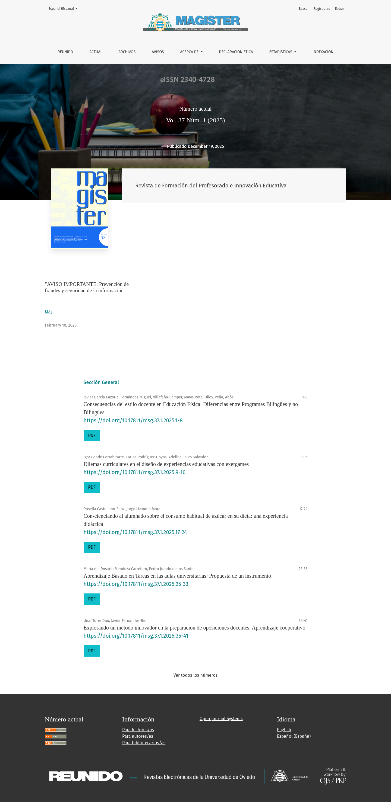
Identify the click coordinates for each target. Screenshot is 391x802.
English (284, 729)
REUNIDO (65, 52)
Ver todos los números (195, 675)
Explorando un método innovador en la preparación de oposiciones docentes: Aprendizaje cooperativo (194, 628)
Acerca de (190, 52)
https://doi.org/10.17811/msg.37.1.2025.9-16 (135, 472)
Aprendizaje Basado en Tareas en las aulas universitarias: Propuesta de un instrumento (177, 576)
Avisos (158, 52)
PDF (92, 435)
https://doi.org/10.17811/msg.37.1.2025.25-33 (136, 584)
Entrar (339, 9)
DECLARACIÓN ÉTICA (236, 52)
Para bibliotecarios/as (143, 742)
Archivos (126, 52)
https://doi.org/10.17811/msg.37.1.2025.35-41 (136, 635)
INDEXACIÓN (323, 52)
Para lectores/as (138, 729)
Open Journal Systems (221, 718)
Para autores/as (137, 736)
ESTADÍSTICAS (281, 52)
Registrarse (322, 9)
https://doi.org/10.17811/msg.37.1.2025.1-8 (133, 420)
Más (49, 312)
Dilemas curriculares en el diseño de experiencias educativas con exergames (166, 464)
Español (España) (64, 8)
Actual (95, 52)
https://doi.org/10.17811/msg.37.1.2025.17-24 (135, 532)
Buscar (304, 9)
